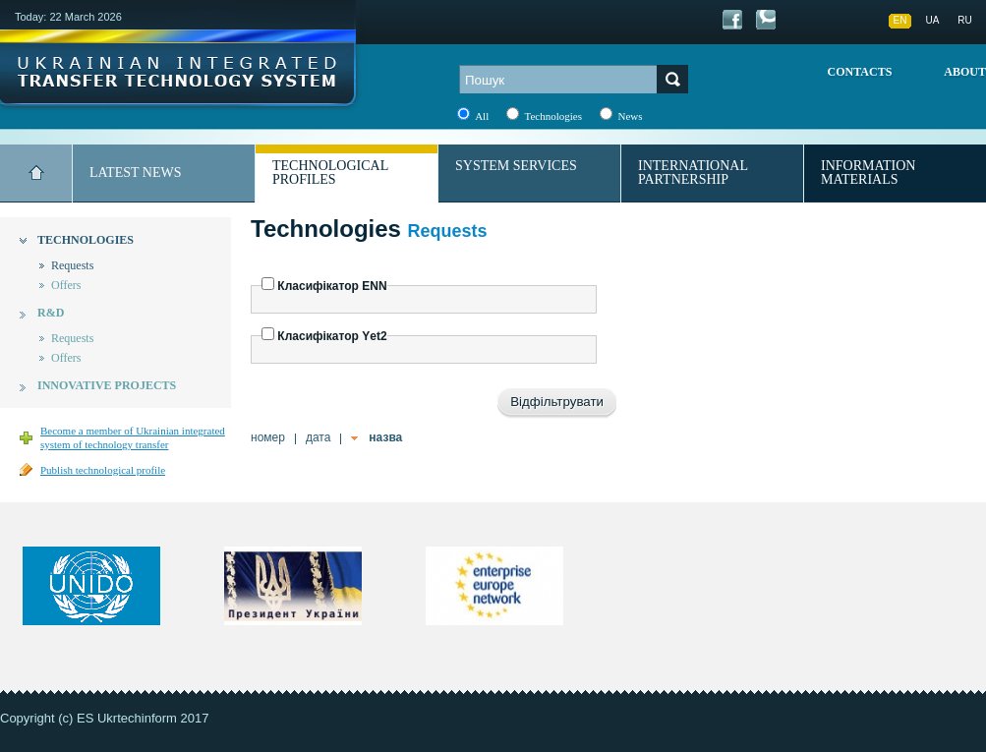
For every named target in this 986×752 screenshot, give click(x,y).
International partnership (693, 172)
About (965, 72)
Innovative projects (106, 385)
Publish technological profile (102, 470)
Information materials (868, 172)
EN (900, 20)
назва (385, 437)
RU (964, 20)
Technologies (85, 240)
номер (268, 437)
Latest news (135, 172)
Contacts (860, 72)
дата (318, 437)
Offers (66, 285)
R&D (50, 312)
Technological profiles (330, 172)
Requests (72, 265)
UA (933, 20)
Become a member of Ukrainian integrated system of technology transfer (132, 437)
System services (516, 165)
